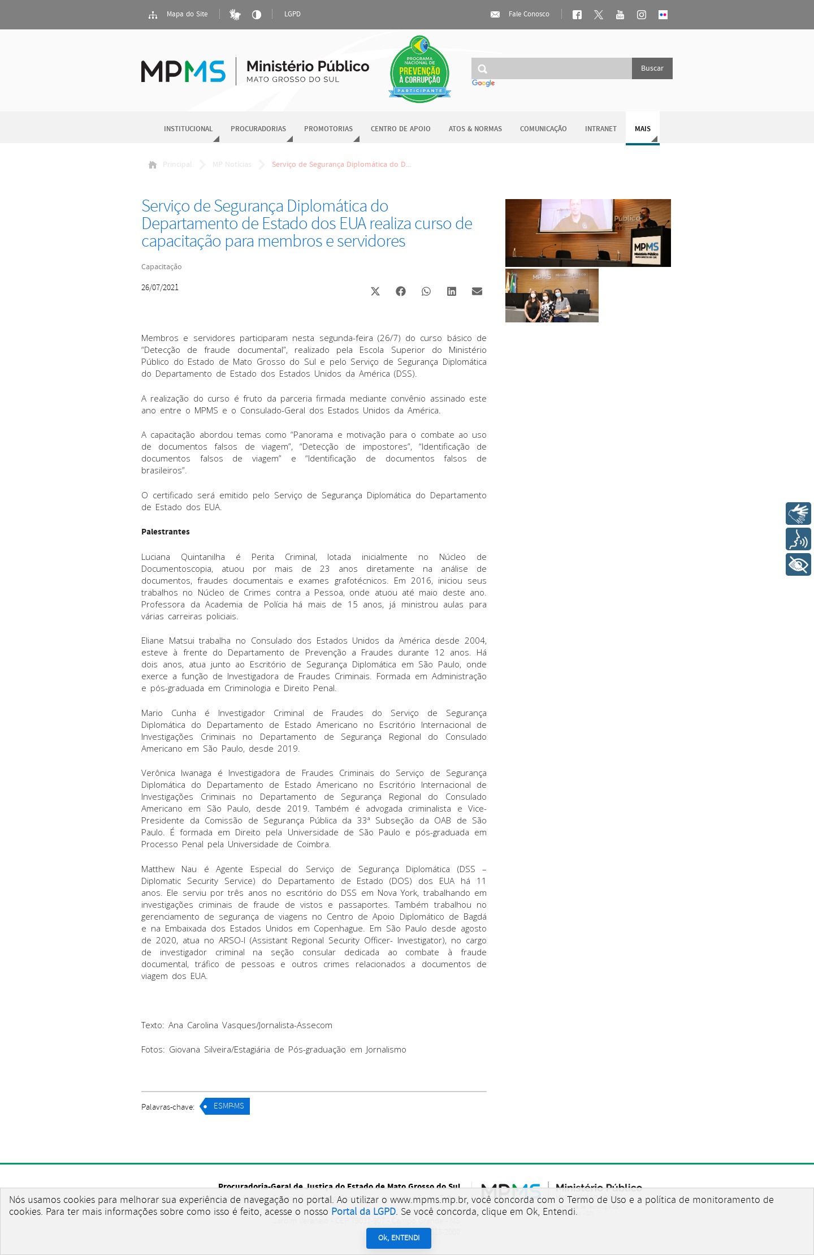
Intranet (601, 129)
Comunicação (543, 129)
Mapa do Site (177, 14)
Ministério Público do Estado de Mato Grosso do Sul (255, 65)
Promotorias (328, 129)
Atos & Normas (475, 129)
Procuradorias (258, 129)
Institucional (188, 129)
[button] (375, 293)
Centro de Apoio (401, 129)
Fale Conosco (519, 14)
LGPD (292, 14)
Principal (170, 164)
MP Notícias (232, 164)
